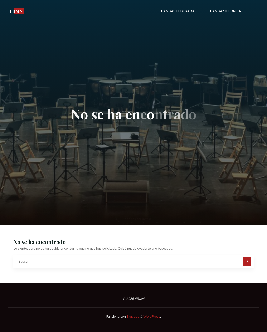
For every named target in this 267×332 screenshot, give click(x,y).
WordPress (151, 316)
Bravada (132, 316)
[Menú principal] (255, 11)
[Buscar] (247, 261)
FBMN (16, 11)
